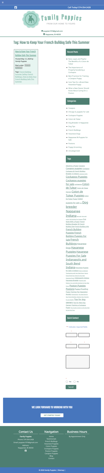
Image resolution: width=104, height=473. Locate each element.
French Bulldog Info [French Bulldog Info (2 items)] (82, 226)
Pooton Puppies (51, 451)
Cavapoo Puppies (51, 453)
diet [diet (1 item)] (81, 203)
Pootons (71, 143)
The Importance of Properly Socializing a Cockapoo (76, 69)
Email (68, 342)
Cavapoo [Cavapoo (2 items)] (82, 166)
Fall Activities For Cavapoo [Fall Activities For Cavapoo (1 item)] (76, 219)
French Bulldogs (74, 130)
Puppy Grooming (75, 147)
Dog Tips (71, 126)
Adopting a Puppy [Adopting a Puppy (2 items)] (72, 166)
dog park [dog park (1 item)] (79, 216)
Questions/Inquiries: (74, 353)
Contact (51, 458)
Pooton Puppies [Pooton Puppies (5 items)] (78, 285)
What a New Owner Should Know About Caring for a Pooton (78, 90)
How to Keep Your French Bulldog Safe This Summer (25, 54)
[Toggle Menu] (2, 2)
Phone (82, 342)
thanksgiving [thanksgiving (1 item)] (74, 294)
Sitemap (61, 470)
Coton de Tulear (74, 119)
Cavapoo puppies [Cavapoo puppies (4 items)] (74, 168)
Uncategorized (74, 151)
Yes (70, 382)
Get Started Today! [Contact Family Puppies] (52, 415)
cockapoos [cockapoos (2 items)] (78, 184)
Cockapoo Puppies (75, 115)
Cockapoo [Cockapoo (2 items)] (85, 169)
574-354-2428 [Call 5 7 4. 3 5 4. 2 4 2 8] (29, 439)
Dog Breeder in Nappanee (78, 123)
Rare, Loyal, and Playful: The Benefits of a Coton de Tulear (78, 61)
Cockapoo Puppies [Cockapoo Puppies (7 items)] (76, 176)
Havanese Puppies (51, 444)
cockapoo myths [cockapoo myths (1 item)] (83, 174)
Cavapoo (71, 108)
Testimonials (51, 439)
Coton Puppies (51, 446)
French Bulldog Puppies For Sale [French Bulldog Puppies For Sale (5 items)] (76, 236)
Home (51, 436)
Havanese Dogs (74, 134)
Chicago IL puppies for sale (78, 112)
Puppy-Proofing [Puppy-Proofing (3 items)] (81, 289)
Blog (51, 456)
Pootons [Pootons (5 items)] (70, 288)
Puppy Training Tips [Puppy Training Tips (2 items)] (73, 292)
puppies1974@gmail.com (53, 31)
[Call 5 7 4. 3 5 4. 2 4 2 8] (84, 7)
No (78, 382)
